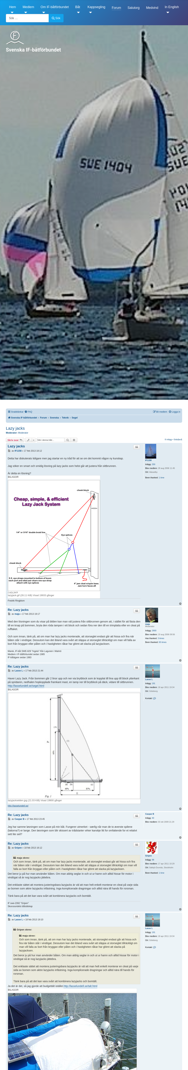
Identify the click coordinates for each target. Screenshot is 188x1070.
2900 (154, 630)
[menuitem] (28, 411)
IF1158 (148, 460)
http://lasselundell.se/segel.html (26, 685)
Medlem (28, 7)
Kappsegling (96, 7)
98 (153, 860)
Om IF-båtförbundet (55, 7)
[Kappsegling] (90, 12)
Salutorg (134, 8)
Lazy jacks (15, 428)
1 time (161, 477)
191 (153, 683)
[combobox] (27, 18)
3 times (161, 638)
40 (153, 818)
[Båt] (77, 12)
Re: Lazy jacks (18, 609)
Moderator (23, 433)
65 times (163, 642)
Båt (77, 7)
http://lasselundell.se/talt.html (80, 986)
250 (153, 464)
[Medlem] (25, 12)
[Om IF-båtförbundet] (43, 12)
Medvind (152, 8)
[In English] (167, 12)
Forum (116, 8)
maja (147, 624)
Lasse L (149, 679)
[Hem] (11, 12)
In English (172, 7)
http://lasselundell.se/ (18, 806)
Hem (12, 7)
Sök (56, 18)
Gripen (148, 856)
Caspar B (149, 814)
